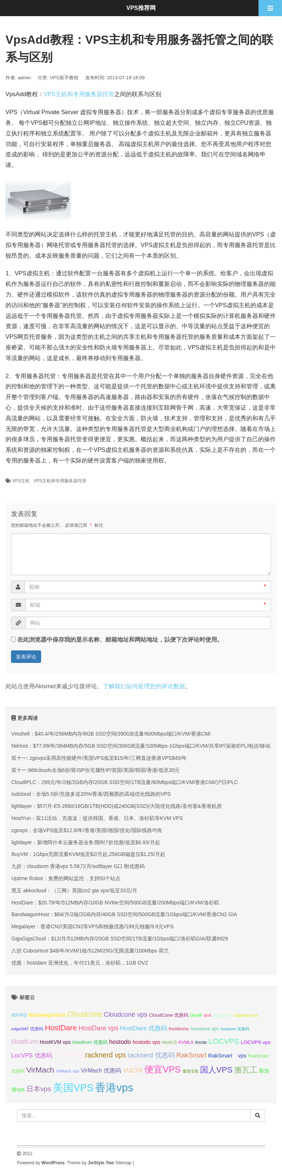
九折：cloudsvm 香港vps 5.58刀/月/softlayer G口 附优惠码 (78, 866)
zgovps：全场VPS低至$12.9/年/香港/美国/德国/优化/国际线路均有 (86, 830)
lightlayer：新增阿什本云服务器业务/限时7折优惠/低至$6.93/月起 (85, 842)
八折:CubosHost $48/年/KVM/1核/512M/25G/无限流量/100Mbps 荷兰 (90, 951)
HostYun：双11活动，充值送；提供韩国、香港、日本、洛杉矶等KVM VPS (97, 818)
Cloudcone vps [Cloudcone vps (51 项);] (125, 1014)
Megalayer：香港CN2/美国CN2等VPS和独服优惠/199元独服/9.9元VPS (92, 926)
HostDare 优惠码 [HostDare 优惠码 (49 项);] (143, 1028)
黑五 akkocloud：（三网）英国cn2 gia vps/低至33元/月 (74, 890)
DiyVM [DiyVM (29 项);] (196, 1015)
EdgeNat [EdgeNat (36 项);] (222, 1015)
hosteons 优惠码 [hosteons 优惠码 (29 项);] (234, 1029)
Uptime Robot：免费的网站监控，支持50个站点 (65, 878)
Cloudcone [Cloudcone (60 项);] (84, 1014)
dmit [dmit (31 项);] (207, 1015)
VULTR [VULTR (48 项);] (132, 1070)
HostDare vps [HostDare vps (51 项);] (98, 1028)
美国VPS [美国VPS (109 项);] (73, 1087)
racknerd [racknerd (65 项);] (68, 1055)
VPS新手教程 (64, 77)
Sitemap (123, 1162)
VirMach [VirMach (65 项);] (40, 1070)
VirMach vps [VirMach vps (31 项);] (67, 1071)
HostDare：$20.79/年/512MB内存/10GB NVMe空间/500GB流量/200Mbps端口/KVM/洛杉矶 (115, 903)
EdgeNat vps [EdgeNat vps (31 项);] (246, 1015)
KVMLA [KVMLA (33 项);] (186, 1042)
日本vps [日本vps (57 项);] (38, 1089)
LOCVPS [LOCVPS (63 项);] (224, 1041)
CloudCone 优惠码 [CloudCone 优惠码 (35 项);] (168, 1015)
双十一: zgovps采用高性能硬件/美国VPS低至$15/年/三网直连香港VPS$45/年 (99, 758)
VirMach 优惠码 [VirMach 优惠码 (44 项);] (101, 1070)
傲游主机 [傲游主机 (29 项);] (190, 1071)
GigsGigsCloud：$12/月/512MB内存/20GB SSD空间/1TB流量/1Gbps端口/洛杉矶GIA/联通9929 (119, 938)
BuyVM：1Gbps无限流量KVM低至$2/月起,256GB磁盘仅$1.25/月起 (88, 854)
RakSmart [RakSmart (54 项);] (191, 1055)
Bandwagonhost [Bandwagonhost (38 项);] (47, 1015)
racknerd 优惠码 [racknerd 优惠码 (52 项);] (151, 1055)
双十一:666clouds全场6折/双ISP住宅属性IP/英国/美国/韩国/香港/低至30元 (95, 770)
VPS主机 (21, 480)
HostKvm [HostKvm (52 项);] (24, 1041)
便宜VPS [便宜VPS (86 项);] (162, 1069)
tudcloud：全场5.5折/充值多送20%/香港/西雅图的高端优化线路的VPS (91, 794)
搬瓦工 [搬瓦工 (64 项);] (245, 1070)
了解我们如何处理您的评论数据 (144, 686)
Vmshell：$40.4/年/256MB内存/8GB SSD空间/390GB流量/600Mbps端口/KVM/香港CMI (110, 734)
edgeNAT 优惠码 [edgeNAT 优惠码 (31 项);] (27, 1029)
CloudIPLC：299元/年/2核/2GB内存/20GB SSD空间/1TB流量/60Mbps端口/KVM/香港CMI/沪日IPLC (124, 782)
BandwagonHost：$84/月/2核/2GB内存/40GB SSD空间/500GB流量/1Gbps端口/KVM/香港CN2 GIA (124, 914)
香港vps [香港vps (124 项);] (114, 1087)
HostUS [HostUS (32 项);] (169, 1042)
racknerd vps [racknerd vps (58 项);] (105, 1055)
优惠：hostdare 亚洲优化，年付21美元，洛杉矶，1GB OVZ (79, 963)
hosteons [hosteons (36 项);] (179, 1028)
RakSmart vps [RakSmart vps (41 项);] (227, 1056)
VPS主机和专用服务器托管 (79, 94)
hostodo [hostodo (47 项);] (120, 1041)
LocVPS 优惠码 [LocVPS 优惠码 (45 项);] (31, 1055)
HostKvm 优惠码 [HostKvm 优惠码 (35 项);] (90, 1042)
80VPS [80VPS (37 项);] (19, 1015)
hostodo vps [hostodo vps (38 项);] (146, 1042)
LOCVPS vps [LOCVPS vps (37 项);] (255, 1042)
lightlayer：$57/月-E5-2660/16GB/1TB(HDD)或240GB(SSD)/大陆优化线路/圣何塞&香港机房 (116, 806)
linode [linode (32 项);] (201, 1042)
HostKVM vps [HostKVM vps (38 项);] (55, 1042)
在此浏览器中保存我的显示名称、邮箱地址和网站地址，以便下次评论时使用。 (120, 639)
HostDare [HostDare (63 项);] (61, 1027)
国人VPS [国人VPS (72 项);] (216, 1069)
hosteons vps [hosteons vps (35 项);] (205, 1028)
